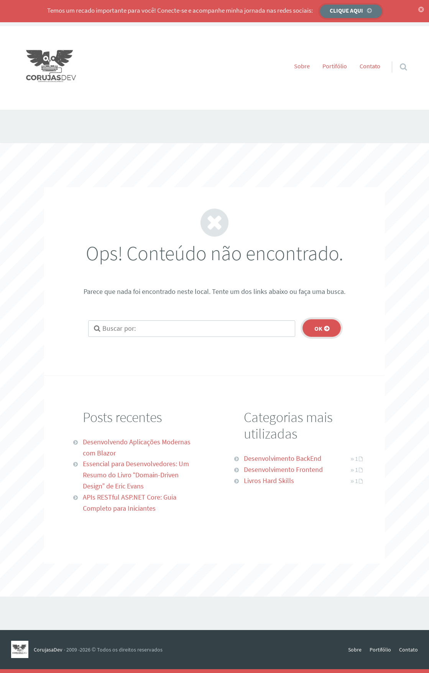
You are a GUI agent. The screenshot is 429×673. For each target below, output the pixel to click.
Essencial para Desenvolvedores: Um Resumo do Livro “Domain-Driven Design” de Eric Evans (136, 474)
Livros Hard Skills (269, 480)
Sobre (302, 66)
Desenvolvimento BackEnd (282, 458)
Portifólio (334, 66)
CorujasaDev (48, 649)
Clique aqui (346, 10)
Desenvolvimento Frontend (283, 469)
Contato (370, 66)
